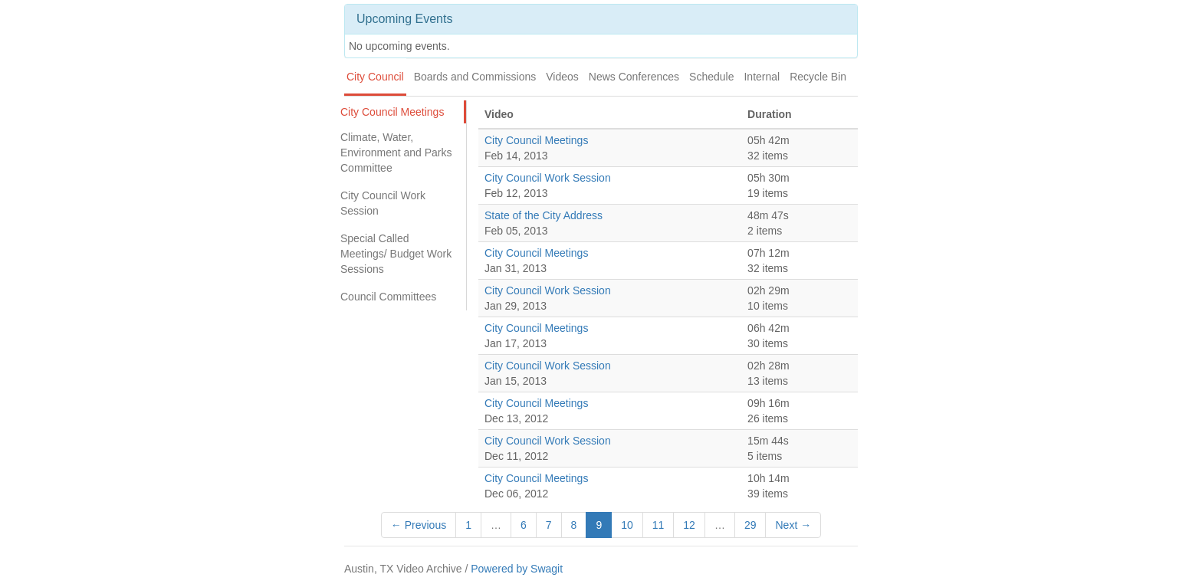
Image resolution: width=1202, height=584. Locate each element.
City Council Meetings (392, 112)
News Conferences (634, 77)
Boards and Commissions (475, 77)
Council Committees (388, 296)
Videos (562, 77)
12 (689, 525)
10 (627, 525)
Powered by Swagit (517, 569)
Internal (762, 77)
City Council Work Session (382, 203)
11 (658, 525)
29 (750, 525)
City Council (375, 77)
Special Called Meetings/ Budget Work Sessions (396, 253)
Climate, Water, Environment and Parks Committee (396, 152)
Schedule (711, 77)
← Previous (418, 525)
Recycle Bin (818, 77)
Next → (793, 525)
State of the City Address (543, 215)
